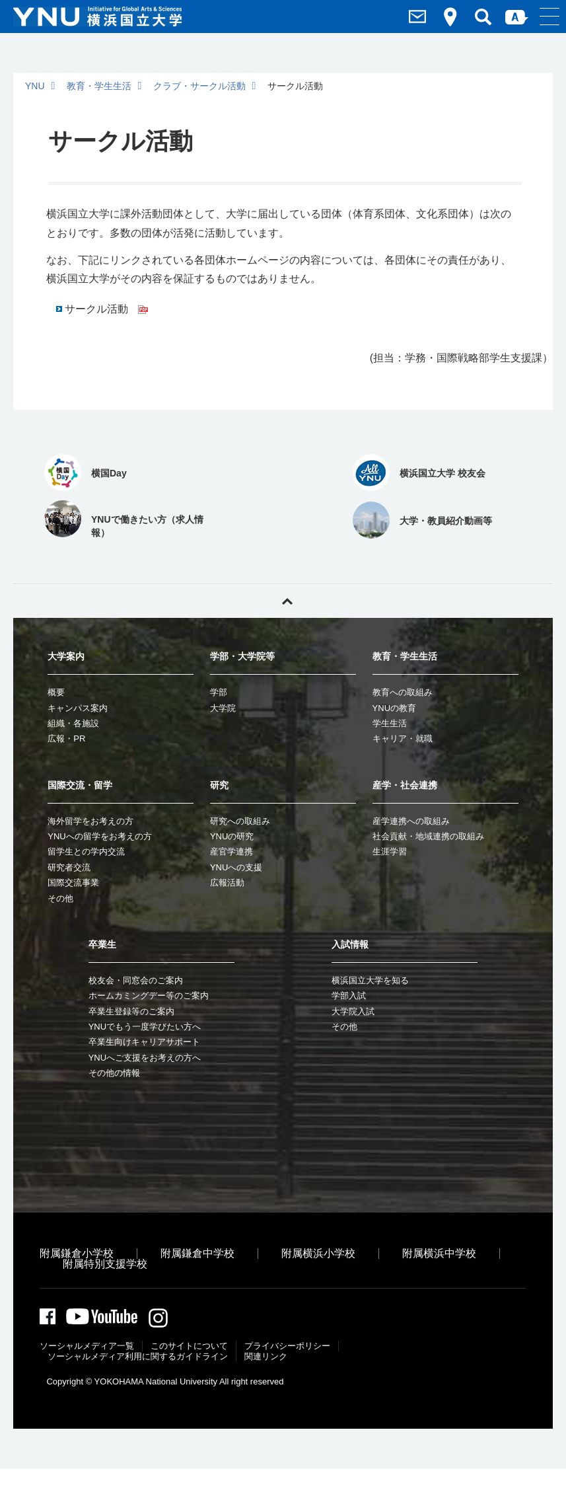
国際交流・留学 (80, 785)
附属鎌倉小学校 (77, 1253)
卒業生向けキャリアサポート (144, 1042)
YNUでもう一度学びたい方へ (144, 1027)
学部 (218, 692)
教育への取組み (402, 692)
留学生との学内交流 (86, 851)
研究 (219, 785)
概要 (56, 692)
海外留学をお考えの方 (90, 821)
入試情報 (350, 944)
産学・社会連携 (404, 785)
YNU (35, 86)
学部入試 (349, 995)
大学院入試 (353, 1011)
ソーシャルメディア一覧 (87, 1348)
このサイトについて (189, 1348)
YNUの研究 (232, 836)
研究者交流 (69, 867)
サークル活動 (106, 309)
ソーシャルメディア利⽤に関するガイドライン (138, 1358)
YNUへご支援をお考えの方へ (144, 1058)
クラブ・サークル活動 (199, 86)
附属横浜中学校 (439, 1253)
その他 (60, 898)
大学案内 (66, 656)
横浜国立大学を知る (370, 980)
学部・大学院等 (242, 656)
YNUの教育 (394, 708)
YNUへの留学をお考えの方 (99, 836)
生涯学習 (389, 851)
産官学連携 (231, 851)
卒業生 (102, 944)
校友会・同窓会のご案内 (135, 980)
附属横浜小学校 (318, 1253)
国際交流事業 (73, 882)
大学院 (223, 708)
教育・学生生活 (99, 86)
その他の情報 (114, 1073)
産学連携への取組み (411, 821)
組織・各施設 (73, 723)
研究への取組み (240, 821)
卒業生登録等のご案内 (131, 1011)
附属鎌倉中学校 (197, 1253)
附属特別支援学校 (105, 1263)
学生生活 (389, 723)
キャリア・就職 (402, 738)
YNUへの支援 (236, 867)
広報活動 (227, 882)
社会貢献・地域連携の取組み (428, 836)
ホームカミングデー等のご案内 (148, 995)
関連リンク (265, 1358)
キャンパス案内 (78, 708)
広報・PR (66, 738)
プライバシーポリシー (287, 1348)
